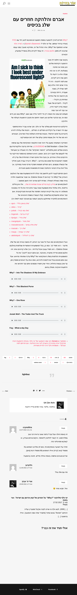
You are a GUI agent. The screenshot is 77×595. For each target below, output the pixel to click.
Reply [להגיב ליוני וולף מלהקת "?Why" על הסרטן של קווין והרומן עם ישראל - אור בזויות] (65, 505)
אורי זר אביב (27, 481)
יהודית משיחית (39, 345)
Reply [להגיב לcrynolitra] (63, 428)
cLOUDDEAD (38, 146)
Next (5, 391)
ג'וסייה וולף (18, 44)
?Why (65, 40)
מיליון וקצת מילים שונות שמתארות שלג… (39, 184)
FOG (14, 40)
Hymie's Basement (32, 44)
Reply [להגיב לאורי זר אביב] (63, 482)
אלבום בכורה (49, 51)
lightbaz (26, 374)
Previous (71, 391)
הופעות (65, 13)
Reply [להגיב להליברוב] (63, 466)
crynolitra (27, 427)
